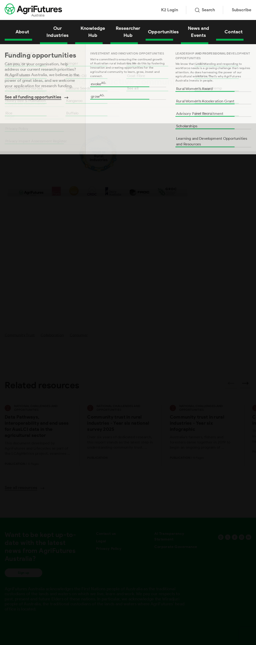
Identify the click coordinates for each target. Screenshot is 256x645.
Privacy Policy (109, 548)
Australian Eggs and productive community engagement (77, 50)
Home (8, 50)
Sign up (23, 573)
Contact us (106, 533)
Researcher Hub (128, 31)
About (22, 32)
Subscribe (241, 9)
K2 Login (169, 9)
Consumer (79, 335)
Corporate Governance (175, 546)
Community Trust (20, 335)
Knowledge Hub (93, 31)
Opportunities (163, 32)
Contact (234, 32)
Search (205, 9)
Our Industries (58, 31)
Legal (101, 541)
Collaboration (52, 335)
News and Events (198, 31)
